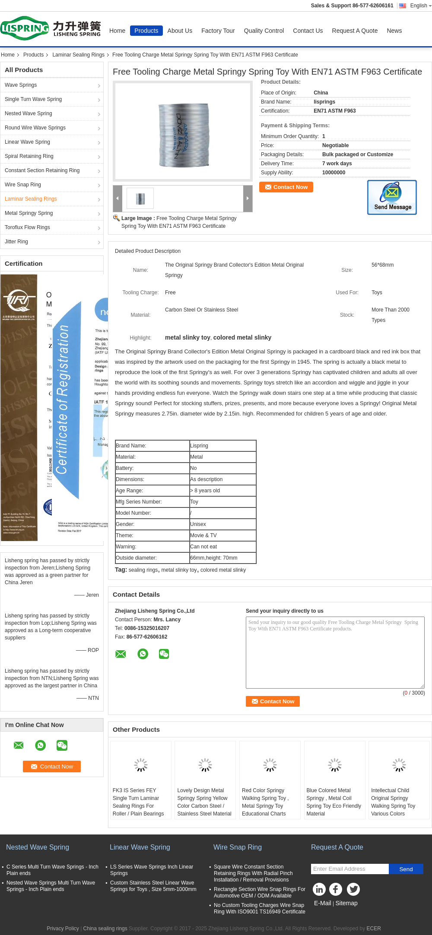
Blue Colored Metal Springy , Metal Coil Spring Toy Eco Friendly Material (334, 802)
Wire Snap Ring (23, 185)
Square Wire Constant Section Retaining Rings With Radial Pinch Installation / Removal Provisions (253, 873)
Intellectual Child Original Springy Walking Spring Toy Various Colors (393, 802)
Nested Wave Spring (28, 113)
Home (117, 30)
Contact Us (308, 30)
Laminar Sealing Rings (78, 55)
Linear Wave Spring (27, 142)
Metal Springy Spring (29, 213)
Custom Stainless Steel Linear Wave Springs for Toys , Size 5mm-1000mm (153, 886)
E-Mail (322, 903)
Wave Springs (21, 85)
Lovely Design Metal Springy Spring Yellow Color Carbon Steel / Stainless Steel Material (204, 802)
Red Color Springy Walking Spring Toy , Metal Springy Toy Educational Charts (265, 802)
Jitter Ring (16, 242)
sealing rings (143, 570)
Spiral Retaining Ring (29, 156)
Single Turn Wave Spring (33, 99)
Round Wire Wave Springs (35, 128)
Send (406, 869)
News (394, 30)
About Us (180, 30)
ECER (374, 929)
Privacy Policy (63, 929)
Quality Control (264, 30)
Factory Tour (218, 30)
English (421, 6)
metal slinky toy (179, 570)
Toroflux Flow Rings (27, 227)
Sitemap (346, 903)
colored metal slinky (223, 570)
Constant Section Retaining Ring (42, 170)
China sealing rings (105, 929)
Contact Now (290, 187)
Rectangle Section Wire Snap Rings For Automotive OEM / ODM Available (259, 892)
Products (146, 30)
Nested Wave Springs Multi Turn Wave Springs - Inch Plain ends (50, 886)
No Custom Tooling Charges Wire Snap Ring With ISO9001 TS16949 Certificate (259, 908)
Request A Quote (355, 30)
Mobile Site (326, 914)
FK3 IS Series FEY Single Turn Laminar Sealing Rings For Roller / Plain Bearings (138, 802)
